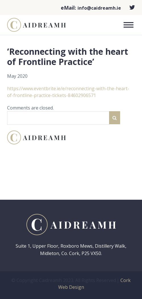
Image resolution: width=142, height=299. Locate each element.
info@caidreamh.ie (99, 8)
